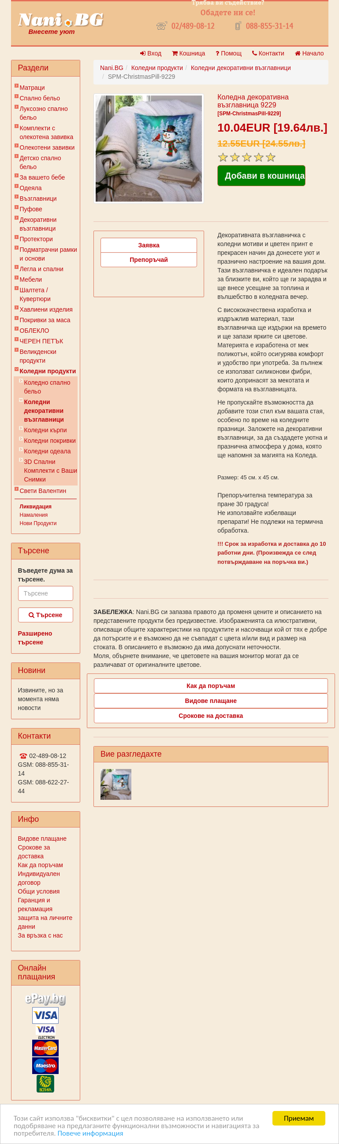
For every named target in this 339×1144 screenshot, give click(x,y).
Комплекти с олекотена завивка (47, 132)
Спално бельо (40, 98)
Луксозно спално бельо (44, 113)
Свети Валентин (43, 490)
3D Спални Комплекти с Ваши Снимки (51, 470)
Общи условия (39, 891)
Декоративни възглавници (38, 224)
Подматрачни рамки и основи (48, 254)
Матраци (32, 87)
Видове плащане (42, 838)
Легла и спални (41, 268)
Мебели (31, 279)
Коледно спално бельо (47, 387)
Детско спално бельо (40, 162)
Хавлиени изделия (46, 309)
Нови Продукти (38, 523)
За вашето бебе (42, 177)
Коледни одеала (47, 451)
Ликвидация (36, 507)
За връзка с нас (40, 935)
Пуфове (31, 209)
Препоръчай (149, 259)
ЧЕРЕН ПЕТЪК (41, 341)
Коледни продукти (48, 371)
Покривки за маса (45, 320)
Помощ (229, 53)
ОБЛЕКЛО (34, 330)
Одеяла (31, 187)
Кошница (188, 53)
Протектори (36, 239)
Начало (309, 53)
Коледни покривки (50, 440)
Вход (150, 53)
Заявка (149, 245)
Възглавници (38, 198)
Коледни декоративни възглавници (44, 410)
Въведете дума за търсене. (45, 575)
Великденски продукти (38, 356)
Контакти (268, 53)
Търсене (45, 614)
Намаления (34, 515)
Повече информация (90, 1133)
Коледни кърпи (45, 430)
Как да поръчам (40, 864)
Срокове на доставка (211, 715)
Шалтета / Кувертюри (35, 294)
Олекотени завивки (47, 147)
